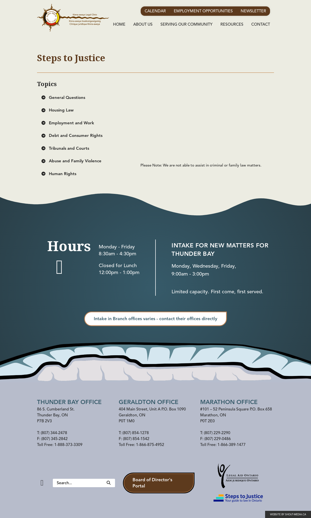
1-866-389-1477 (231, 444)
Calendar (155, 11)
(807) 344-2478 (54, 432)
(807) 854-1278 (135, 432)
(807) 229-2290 (217, 432)
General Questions (63, 97)
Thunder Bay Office (69, 402)
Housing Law (57, 110)
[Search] (108, 483)
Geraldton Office (148, 402)
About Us (143, 24)
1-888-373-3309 (68, 444)
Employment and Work (67, 123)
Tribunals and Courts (65, 148)
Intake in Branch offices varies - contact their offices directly (155, 318)
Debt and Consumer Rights (71, 135)
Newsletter (253, 11)
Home (119, 24)
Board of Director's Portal (152, 483)
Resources (231, 24)
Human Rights (58, 173)
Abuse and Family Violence (71, 161)
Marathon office (229, 402)
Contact (260, 24)
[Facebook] (42, 483)
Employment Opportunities (203, 11)
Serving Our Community (186, 24)
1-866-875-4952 (150, 444)
